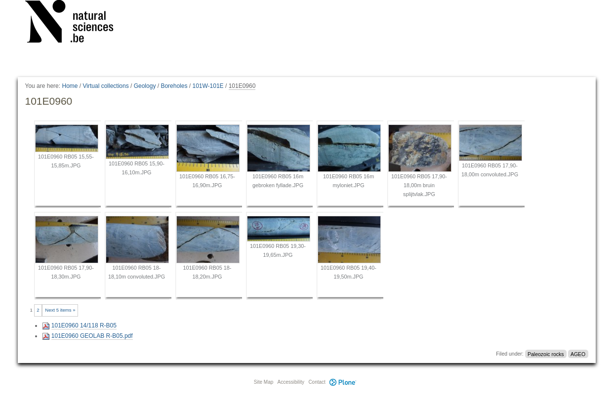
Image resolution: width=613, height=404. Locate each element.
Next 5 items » (60, 310)
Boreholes (174, 85)
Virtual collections (106, 85)
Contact (316, 382)
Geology (145, 85)
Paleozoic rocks (546, 354)
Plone (343, 382)
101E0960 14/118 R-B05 (84, 325)
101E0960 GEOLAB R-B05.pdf (92, 335)
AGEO (578, 354)
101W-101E (207, 85)
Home (70, 85)
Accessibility (291, 382)
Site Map (263, 382)
